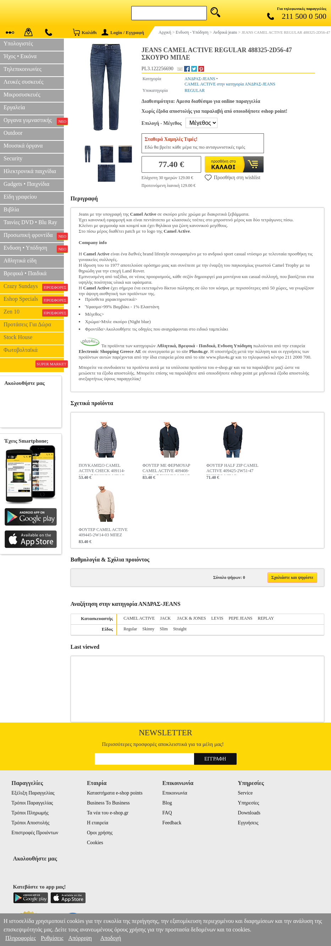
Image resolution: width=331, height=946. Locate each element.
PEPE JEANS (241, 618)
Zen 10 (34, 312)
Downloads (249, 812)
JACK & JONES (191, 618)
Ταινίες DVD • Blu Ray (30, 222)
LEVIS (217, 618)
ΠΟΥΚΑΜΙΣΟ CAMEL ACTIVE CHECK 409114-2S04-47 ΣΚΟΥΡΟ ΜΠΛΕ (102, 469)
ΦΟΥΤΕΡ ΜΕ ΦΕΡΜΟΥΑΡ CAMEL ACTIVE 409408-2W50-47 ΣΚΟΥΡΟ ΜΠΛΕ (166, 469)
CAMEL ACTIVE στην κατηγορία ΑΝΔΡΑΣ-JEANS (229, 84)
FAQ (167, 812)
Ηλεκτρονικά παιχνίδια (30, 171)
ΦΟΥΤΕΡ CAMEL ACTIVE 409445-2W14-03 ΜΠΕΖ (103, 532)
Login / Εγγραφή (122, 32)
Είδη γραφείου (20, 197)
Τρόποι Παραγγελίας (32, 803)
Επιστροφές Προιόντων (34, 832)
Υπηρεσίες (248, 803)
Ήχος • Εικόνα (20, 56)
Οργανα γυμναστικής (34, 121)
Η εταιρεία (97, 822)
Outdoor (13, 133)
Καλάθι (84, 32)
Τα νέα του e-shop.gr (107, 812)
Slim (164, 628)
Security (13, 158)
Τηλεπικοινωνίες (23, 69)
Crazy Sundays (34, 287)
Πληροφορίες (20, 938)
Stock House (18, 337)
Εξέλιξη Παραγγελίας (32, 793)
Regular (130, 628)
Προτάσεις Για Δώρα (27, 324)
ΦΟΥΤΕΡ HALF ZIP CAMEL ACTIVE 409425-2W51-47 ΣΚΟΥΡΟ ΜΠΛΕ (232, 469)
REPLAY (266, 618)
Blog (167, 803)
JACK (166, 618)
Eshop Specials (34, 300)
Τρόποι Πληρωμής (30, 812)
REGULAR (194, 90)
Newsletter (165, 732)
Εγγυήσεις (248, 822)
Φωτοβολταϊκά (21, 350)
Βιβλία (11, 209)
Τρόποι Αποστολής (30, 822)
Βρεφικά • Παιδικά (25, 273)
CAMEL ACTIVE (139, 618)
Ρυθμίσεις (52, 938)
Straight (180, 628)
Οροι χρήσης (99, 832)
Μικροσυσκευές (22, 95)
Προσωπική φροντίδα (34, 236)
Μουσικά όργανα (23, 146)
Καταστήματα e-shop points (115, 793)
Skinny (148, 628)
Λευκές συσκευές (23, 82)
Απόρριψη (80, 938)
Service (245, 793)
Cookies (95, 842)
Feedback (172, 822)
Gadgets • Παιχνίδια (26, 184)
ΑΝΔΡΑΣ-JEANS (199, 78)
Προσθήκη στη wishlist (232, 177)
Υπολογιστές (18, 43)
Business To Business (108, 803)
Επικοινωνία (174, 793)
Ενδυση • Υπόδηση (34, 249)
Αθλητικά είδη (20, 261)
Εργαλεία (14, 107)
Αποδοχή (110, 938)
